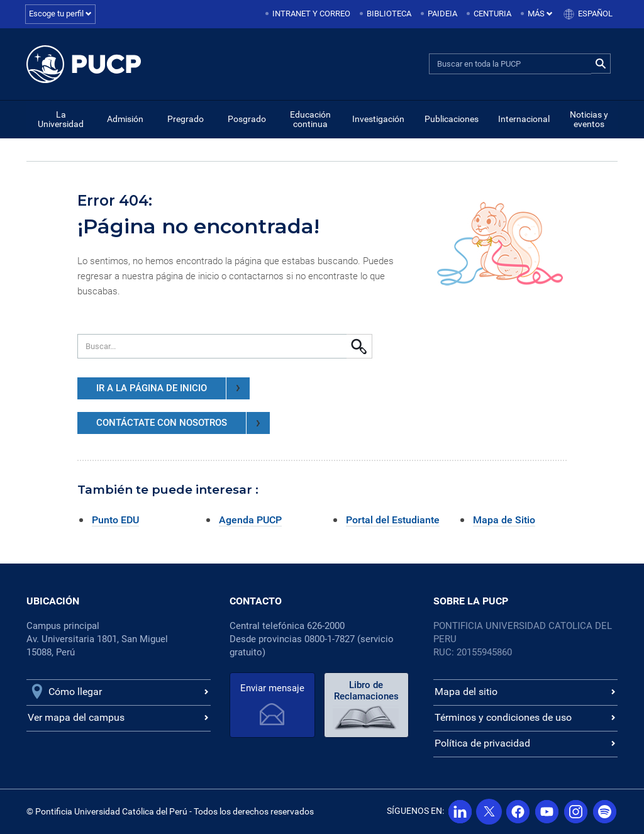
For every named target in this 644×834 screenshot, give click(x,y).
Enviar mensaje (272, 688)
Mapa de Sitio (504, 520)
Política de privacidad (482, 743)
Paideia (442, 13)
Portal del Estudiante (393, 520)
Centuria (492, 13)
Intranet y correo (311, 13)
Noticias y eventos (589, 119)
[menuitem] (308, 14)
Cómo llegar (75, 692)
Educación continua (310, 119)
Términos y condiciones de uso (503, 717)
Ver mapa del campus (76, 717)
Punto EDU (115, 520)
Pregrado (185, 119)
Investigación (378, 119)
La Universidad (61, 119)
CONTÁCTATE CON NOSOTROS (183, 423)
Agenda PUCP (250, 520)
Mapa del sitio (466, 692)
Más (540, 13)
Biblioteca (389, 13)
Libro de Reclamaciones (365, 690)
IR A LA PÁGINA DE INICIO (173, 388)
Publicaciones (452, 119)
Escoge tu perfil (60, 13)
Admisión (125, 119)
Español (595, 13)
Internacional (524, 119)
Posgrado (247, 119)
